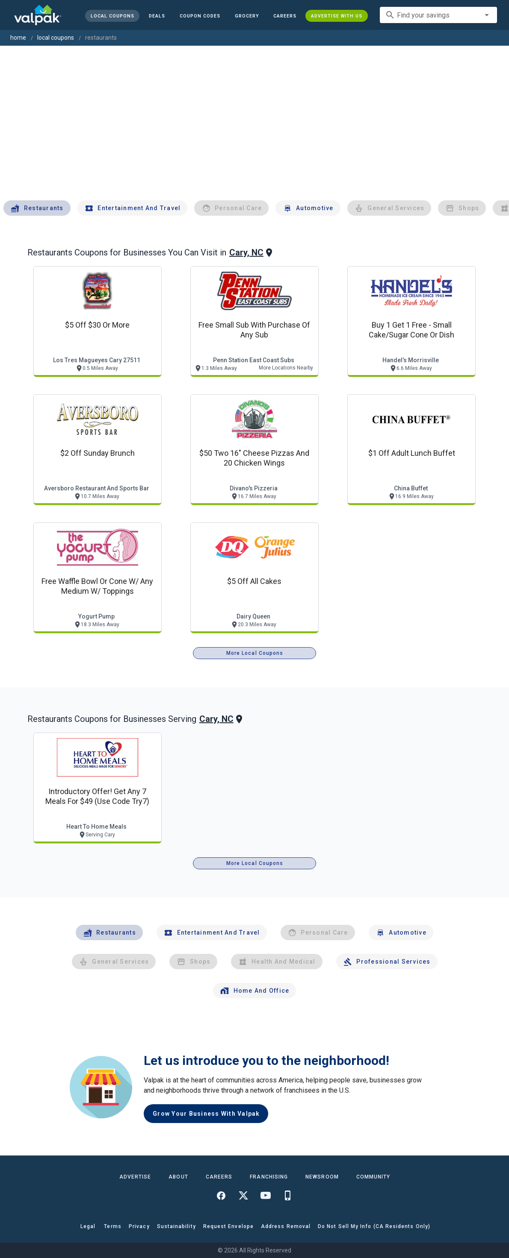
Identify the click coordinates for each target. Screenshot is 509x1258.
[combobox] (438, 15)
